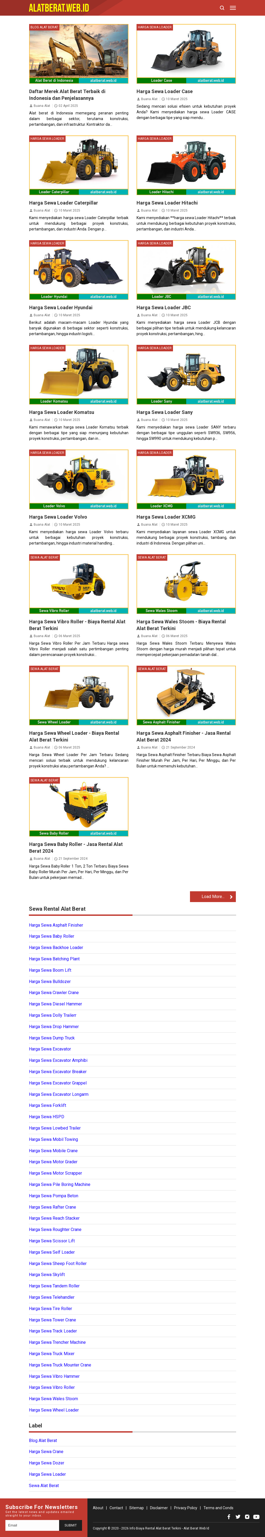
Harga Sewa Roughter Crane (55, 1229)
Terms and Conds (218, 1508)
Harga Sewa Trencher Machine (57, 1342)
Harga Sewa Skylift (47, 1274)
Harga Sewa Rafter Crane (52, 1207)
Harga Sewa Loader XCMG (166, 517)
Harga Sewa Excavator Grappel (58, 1083)
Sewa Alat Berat (44, 557)
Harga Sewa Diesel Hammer (55, 1003)
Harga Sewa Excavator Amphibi (58, 1060)
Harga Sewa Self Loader (52, 1252)
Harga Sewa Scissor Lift (52, 1240)
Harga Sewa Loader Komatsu (61, 412)
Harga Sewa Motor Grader (53, 1161)
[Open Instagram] (247, 1517)
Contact (116, 1508)
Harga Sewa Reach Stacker (54, 1218)
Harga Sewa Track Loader (53, 1331)
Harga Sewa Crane (46, 1451)
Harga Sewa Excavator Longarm (59, 1094)
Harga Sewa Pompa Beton (53, 1195)
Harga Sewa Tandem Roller (54, 1285)
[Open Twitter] (238, 1517)
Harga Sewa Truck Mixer (51, 1353)
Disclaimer (159, 1508)
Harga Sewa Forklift (47, 1105)
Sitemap (136, 1508)
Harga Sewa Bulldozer (50, 981)
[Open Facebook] (229, 1517)
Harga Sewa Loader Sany (165, 412)
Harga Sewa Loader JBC (164, 307)
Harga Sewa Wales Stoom (53, 1398)
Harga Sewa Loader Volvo (58, 517)
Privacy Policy (185, 1508)
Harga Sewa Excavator (50, 1049)
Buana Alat (42, 106)
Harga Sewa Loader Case (165, 91)
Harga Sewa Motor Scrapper (55, 1173)
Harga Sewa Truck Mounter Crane (60, 1365)
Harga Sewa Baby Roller (51, 936)
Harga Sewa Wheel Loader (54, 1410)
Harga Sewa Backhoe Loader (56, 947)
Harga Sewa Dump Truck (52, 1037)
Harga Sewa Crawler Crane (54, 992)
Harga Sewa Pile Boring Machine (59, 1184)
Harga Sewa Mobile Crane (53, 1150)
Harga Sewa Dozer (46, 1462)
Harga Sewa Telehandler (51, 1297)
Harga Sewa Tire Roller (50, 1308)
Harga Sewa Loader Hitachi (167, 203)
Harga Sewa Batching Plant (54, 958)
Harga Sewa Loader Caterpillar (63, 203)
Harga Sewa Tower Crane (52, 1319)
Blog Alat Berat (44, 27)
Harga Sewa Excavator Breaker (58, 1071)
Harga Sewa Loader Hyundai (61, 307)
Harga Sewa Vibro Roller (52, 1387)
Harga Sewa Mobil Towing (53, 1139)
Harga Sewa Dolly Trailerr (52, 1015)
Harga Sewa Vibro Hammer (54, 1376)
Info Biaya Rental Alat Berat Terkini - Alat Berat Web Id (169, 1528)
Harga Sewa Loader (155, 27)
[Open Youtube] (256, 1517)
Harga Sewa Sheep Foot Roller (58, 1263)
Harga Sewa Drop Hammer (54, 1026)
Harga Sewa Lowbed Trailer (55, 1128)
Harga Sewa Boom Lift (50, 970)
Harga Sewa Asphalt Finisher (56, 925)
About (98, 1508)
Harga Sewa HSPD (46, 1116)
